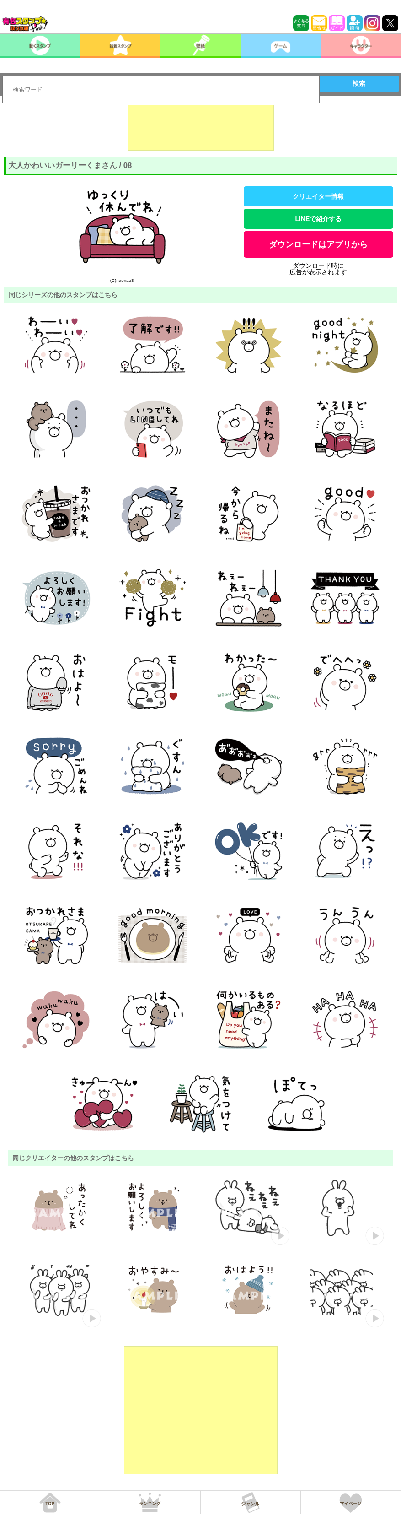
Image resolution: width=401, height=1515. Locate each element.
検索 (359, 83)
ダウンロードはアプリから (318, 244)
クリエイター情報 (318, 196)
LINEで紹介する (318, 218)
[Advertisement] (201, 128)
